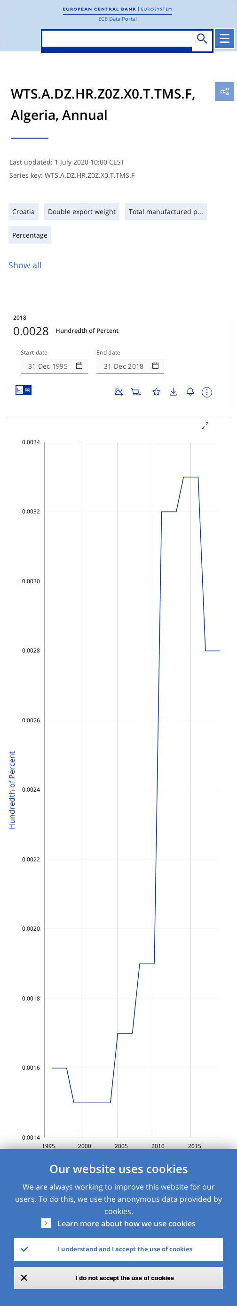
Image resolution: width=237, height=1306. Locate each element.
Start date (34, 352)
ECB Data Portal (117, 18)
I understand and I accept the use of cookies (125, 1249)
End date (108, 352)
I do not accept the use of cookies (125, 1277)
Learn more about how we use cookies (126, 1223)
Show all (25, 265)
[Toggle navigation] (224, 38)
